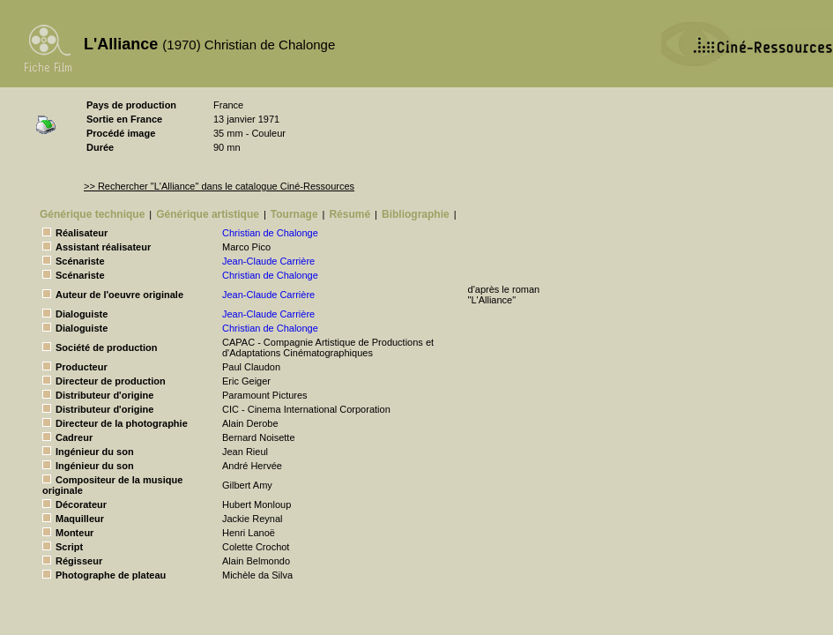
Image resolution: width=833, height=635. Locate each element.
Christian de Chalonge (270, 233)
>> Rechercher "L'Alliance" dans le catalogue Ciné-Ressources (219, 186)
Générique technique (92, 214)
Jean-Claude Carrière (268, 261)
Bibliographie (416, 214)
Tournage (294, 214)
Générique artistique (207, 214)
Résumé (349, 214)
